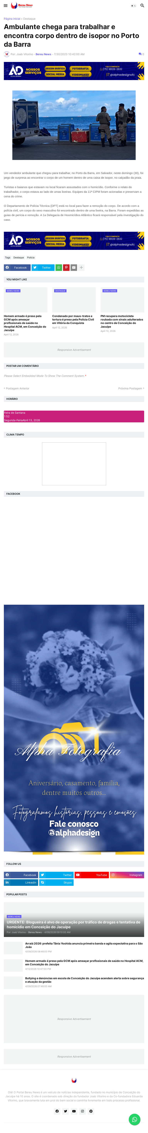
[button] (5, 6)
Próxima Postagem (130, 388)
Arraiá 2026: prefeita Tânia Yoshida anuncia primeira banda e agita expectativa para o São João (84, 945)
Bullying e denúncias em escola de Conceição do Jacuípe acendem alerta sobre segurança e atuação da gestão (84, 980)
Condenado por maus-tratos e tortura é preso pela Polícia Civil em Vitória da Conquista (73, 319)
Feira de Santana (14, 412)
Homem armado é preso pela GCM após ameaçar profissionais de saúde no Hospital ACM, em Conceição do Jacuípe (25, 323)
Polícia (30, 257)
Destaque (29, 18)
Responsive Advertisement (74, 349)
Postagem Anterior (17, 388)
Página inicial (12, 18)
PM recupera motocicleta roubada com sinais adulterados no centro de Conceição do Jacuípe (122, 321)
